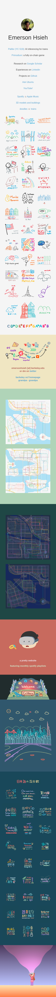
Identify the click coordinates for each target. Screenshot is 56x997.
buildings (35, 103)
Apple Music (33, 96)
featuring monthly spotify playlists (28, 666)
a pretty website (28, 660)
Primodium (17, 55)
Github (34, 76)
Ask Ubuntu (28, 82)
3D (17, 103)
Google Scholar (34, 63)
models (22, 103)
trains (33, 109)
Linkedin (36, 70)
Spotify (20, 96)
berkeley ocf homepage (28, 377)
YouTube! (28, 88)
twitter (33, 371)
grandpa (22, 380)
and (28, 103)
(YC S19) (19, 49)
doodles (23, 109)
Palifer (11, 49)
